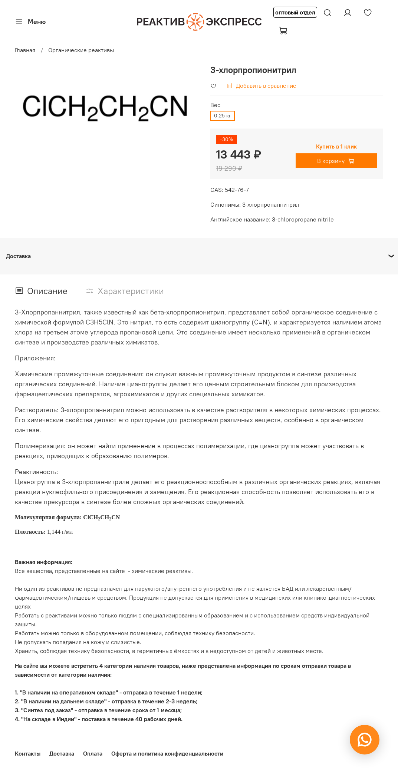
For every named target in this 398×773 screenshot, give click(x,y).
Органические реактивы (81, 50)
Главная (25, 50)
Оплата (92, 753)
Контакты (27, 753)
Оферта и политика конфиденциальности (167, 753)
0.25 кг (222, 115)
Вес (215, 105)
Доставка (61, 753)
